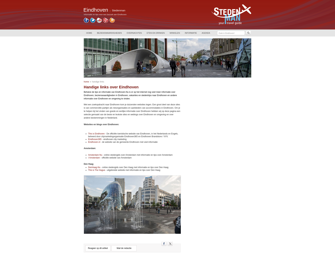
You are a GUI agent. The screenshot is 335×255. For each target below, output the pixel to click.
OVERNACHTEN (134, 33)
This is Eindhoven (96, 133)
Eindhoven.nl (94, 142)
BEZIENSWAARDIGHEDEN (109, 33)
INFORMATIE (191, 33)
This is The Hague (96, 170)
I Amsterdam (94, 158)
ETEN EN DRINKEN (156, 33)
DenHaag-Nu (94, 167)
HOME (89, 33)
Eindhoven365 (95, 139)
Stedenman (118, 10)
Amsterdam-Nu (95, 155)
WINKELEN (175, 33)
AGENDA (206, 33)
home (86, 82)
